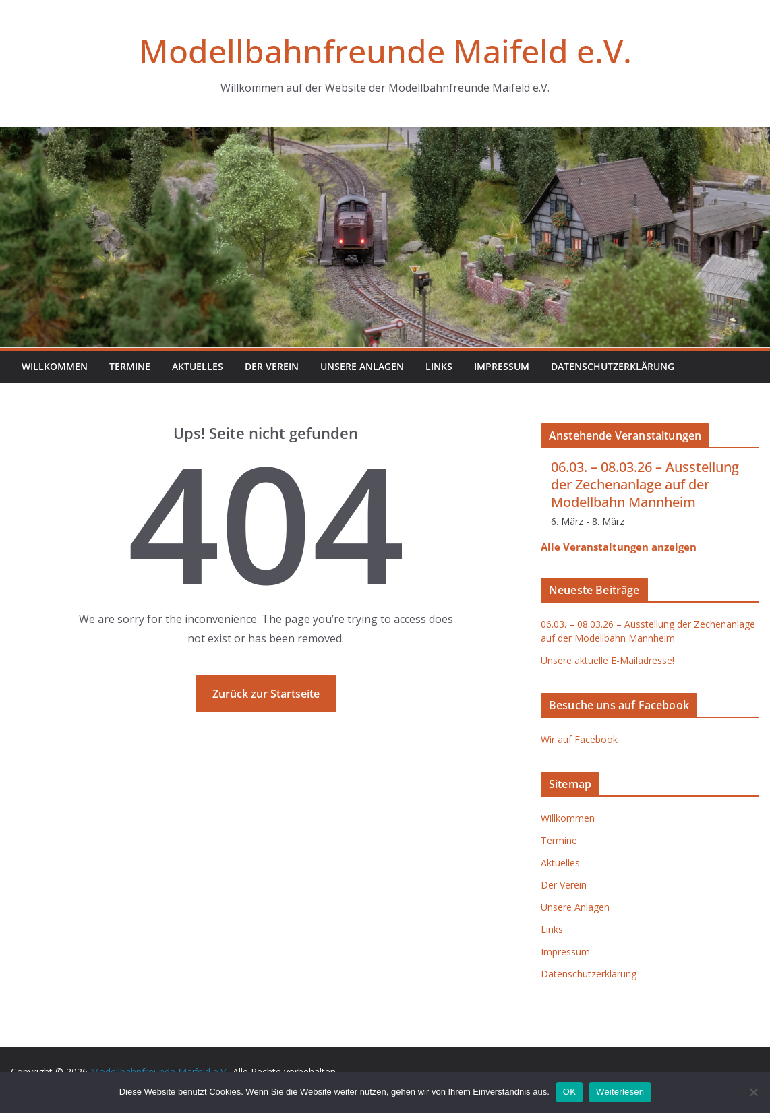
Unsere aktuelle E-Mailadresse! (607, 660)
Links (438, 366)
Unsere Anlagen (362, 366)
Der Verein (272, 366)
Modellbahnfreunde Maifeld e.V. (385, 51)
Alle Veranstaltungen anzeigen (619, 546)
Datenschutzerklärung (612, 366)
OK (569, 1092)
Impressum (501, 366)
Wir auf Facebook (579, 739)
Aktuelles (197, 366)
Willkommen (55, 366)
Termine (129, 366)
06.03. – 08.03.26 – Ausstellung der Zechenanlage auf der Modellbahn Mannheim (645, 484)
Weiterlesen (620, 1092)
